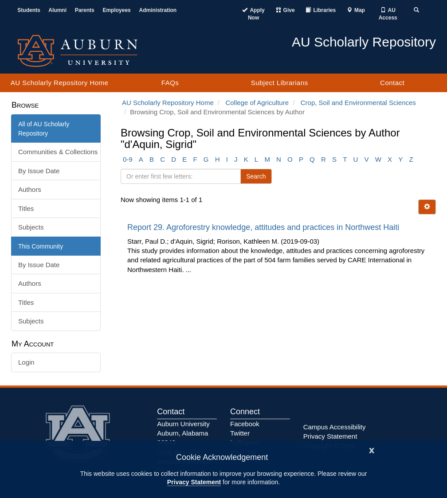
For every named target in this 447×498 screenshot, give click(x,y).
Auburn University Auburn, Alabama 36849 (183, 433)
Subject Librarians (279, 82)
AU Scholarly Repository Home (60, 82)
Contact (392, 82)
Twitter (240, 433)
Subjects (31, 227)
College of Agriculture (257, 102)
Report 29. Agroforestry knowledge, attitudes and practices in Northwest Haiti (264, 227)
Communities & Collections (58, 152)
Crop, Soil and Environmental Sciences (358, 102)
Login (26, 362)
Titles (26, 208)
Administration (157, 10)
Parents (84, 10)
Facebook (244, 424)
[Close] (371, 449)
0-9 (128, 159)
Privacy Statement (194, 482)
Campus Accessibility (334, 427)
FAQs (170, 82)
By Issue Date (38, 171)
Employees (116, 10)
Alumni (57, 10)
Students (28, 10)
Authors (29, 189)
